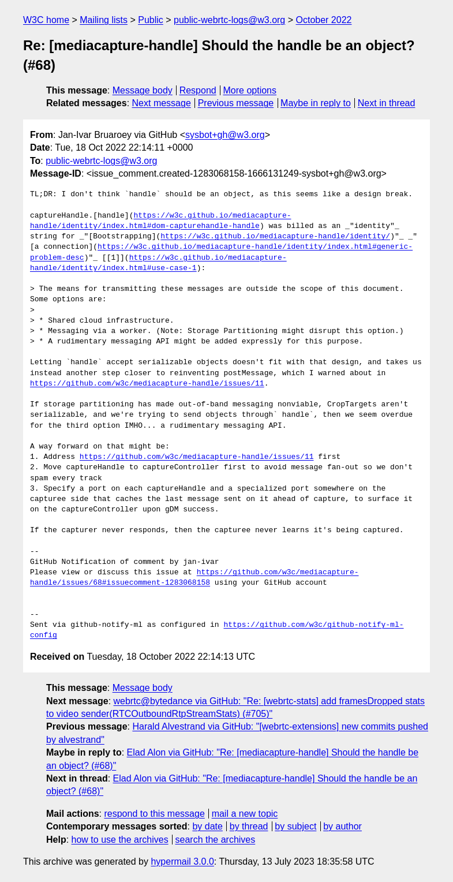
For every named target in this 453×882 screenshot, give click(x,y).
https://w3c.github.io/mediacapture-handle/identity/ (275, 236)
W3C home (46, 20)
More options (250, 90)
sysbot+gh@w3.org (225, 135)
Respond (197, 90)
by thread (249, 826)
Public (150, 20)
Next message (161, 103)
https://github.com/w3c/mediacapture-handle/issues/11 (147, 384)
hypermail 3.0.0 (182, 861)
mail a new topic (245, 814)
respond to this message (154, 814)
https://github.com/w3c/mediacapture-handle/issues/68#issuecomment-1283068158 (194, 577)
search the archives (215, 839)
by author (342, 826)
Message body (143, 90)
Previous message (236, 103)
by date (207, 826)
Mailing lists (104, 20)
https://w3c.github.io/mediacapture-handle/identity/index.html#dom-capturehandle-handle (160, 221)
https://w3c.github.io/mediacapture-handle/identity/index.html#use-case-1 (158, 263)
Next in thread (386, 103)
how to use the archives (120, 839)
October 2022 (324, 20)
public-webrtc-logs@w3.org (229, 20)
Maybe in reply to (315, 103)
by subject (295, 826)
